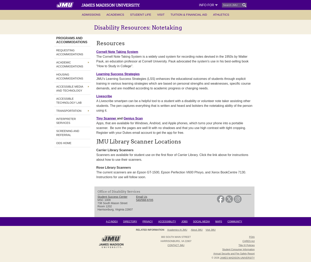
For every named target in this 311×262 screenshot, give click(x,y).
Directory (130, 221)
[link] (221, 202)
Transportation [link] (69, 110)
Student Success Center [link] (113, 196)
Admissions (91, 14)
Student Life (140, 14)
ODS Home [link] (63, 143)
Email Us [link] (141, 196)
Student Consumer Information (238, 249)
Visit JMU (211, 230)
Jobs (184, 221)
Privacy (148, 221)
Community (234, 221)
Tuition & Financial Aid (189, 14)
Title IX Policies (246, 245)
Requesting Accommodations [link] (69, 52)
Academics (115, 14)
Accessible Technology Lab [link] (69, 100)
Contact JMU (176, 245)
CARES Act (249, 241)
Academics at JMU (177, 230)
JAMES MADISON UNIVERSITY (237, 257)
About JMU (197, 230)
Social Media (201, 221)
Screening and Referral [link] (67, 133)
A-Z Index (112, 221)
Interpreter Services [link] (66, 120)
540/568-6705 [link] (144, 200)
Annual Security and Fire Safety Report (234, 253)
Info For (208, 5)
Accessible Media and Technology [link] (69, 88)
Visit (161, 14)
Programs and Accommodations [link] (71, 40)
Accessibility (167, 221)
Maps (218, 221)
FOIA (252, 237)
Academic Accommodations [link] (69, 64)
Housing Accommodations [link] (69, 76)
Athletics (221, 14)
